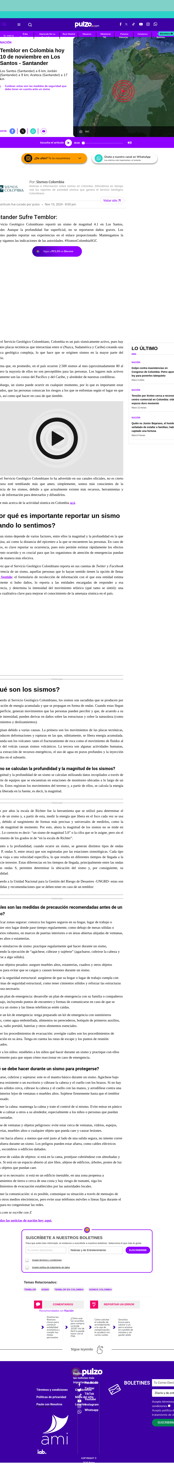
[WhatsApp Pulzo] (155, 24)
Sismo (45, 1289)
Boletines (166, 33)
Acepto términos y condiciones (47, 1260)
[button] (12, 131)
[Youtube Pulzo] (141, 24)
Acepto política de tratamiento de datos (51, 1267)
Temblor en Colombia (69, 1289)
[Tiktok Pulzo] (133, 24)
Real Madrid (69, 34)
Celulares (143, 34)
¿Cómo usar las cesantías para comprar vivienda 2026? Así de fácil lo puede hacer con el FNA (78, 1327)
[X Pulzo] (126, 24)
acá (72, 503)
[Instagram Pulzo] (148, 24)
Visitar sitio (112, 200)
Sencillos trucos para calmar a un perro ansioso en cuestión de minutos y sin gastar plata (125, 1327)
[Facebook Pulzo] (120, 24)
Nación (5, 42)
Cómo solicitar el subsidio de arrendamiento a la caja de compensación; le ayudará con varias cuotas (102, 1327)
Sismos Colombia (100, 1289)
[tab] (59, 1305)
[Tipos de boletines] (109, 1250)
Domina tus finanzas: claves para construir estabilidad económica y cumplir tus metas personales (53, 1327)
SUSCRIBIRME (138, 1250)
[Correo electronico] (46, 1250)
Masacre (87, 34)
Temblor (30, 1289)
